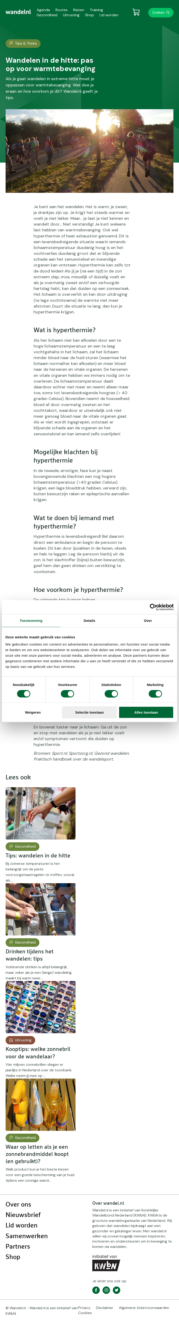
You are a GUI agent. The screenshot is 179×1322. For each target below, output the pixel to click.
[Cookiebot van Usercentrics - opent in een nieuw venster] (153, 607)
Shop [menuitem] (89, 15)
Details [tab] (89, 620)
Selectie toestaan (89, 712)
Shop (13, 1257)
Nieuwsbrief (23, 1215)
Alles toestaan (146, 712)
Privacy (84, 1307)
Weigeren (33, 712)
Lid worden (22, 1225)
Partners (18, 1246)
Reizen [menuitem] (78, 9)
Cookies (85, 1312)
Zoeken (158, 12)
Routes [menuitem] (61, 9)
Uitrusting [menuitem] (71, 15)
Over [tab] (148, 620)
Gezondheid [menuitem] (47, 15)
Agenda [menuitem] (43, 9)
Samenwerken (27, 1236)
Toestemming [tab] (31, 620)
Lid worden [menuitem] (109, 15)
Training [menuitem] (96, 9)
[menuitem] (18, 12)
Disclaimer (104, 1307)
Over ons (18, 1204)
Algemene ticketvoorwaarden (144, 1307)
